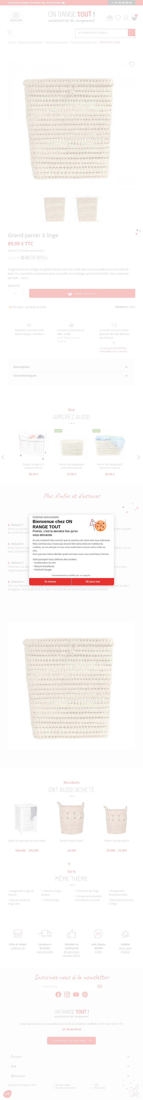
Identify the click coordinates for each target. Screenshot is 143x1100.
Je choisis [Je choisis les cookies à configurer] (50, 581)
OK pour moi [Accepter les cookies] (93, 581)
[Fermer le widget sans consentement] (46, 517)
